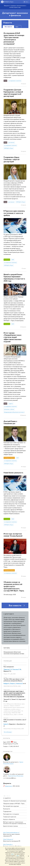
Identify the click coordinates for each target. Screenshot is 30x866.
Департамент (8, 786)
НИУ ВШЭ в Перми (8, 1)
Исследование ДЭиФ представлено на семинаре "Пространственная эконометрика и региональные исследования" (14, 38)
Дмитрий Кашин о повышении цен (10, 422)
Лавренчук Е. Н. (8, 669)
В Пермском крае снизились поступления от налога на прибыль (14, 213)
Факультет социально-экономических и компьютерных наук (15, 6)
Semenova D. (19, 683)
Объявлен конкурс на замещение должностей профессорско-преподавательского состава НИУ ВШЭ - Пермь (14, 586)
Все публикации (8, 732)
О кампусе (7, 798)
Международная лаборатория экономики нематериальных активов (14, 652)
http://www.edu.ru (8, 844)
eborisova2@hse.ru (11, 778)
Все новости (15, 605)
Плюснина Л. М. (17, 669)
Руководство (6, 809)
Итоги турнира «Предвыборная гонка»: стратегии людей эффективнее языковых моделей (13, 337)
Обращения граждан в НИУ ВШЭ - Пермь (13, 803)
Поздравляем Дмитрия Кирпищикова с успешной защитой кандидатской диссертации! (13, 93)
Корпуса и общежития (9, 819)
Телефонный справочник (9, 816)
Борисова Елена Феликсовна (15, 776)
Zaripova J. (13, 683)
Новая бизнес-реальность (13, 472)
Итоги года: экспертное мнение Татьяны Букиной (13, 535)
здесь (12, 854)
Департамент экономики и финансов (15, 14)
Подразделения (7, 811)
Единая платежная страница (10, 826)
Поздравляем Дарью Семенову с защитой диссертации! (11, 159)
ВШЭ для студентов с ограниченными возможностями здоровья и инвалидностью (14, 822)
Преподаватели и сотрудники (11, 814)
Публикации (8, 661)
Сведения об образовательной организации (14, 801)
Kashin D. (6, 724)
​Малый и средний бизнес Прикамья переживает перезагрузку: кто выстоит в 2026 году (14, 277)
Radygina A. (7, 683)
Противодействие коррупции (11, 806)
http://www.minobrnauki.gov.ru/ (11, 832)
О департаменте (9, 614)
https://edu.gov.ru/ (8, 839)
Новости (7, 22)
